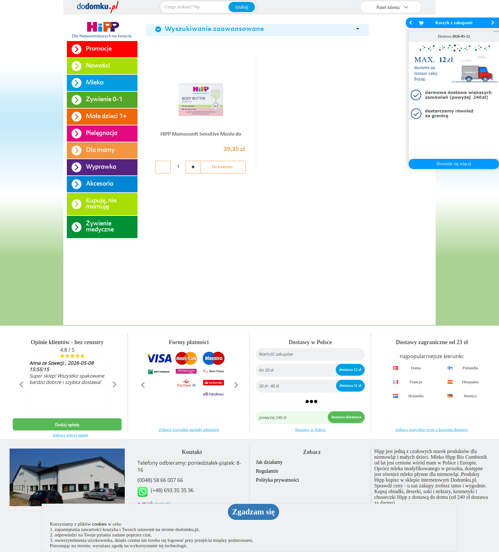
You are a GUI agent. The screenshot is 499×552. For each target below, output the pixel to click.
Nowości (98, 66)
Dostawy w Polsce (310, 430)
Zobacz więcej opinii (70, 435)
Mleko (94, 83)
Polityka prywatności (277, 480)
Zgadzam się (253, 511)
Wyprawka (101, 167)
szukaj (241, 7)
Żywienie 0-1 (104, 100)
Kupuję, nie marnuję (101, 204)
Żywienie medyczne (100, 227)
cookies (99, 524)
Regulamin (267, 471)
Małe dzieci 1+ (106, 117)
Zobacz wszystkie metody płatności (189, 430)
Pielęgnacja (101, 134)
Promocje (99, 49)
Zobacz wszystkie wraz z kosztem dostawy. (431, 430)
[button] (21, 398)
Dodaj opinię (67, 424)
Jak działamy (269, 462)
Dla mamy (100, 150)
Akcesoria (99, 184)
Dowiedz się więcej (453, 163)
